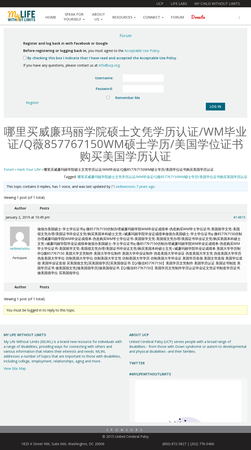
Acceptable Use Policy (142, 50)
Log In (215, 106)
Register (32, 102)
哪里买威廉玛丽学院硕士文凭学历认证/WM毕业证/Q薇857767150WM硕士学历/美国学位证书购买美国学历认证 (162, 176)
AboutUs (98, 16)
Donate (198, 17)
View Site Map (15, 368)
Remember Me (127, 97)
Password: (104, 88)
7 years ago (145, 186)
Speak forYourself (74, 16)
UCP (160, 3)
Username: (104, 78)
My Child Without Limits (217, 3)
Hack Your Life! (29, 169)
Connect (153, 17)
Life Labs (179, 3)
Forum (177, 17)
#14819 (239, 217)
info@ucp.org (109, 65)
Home (50, 17)
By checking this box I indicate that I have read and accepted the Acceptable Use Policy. (100, 58)
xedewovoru (125, 186)
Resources (124, 17)
